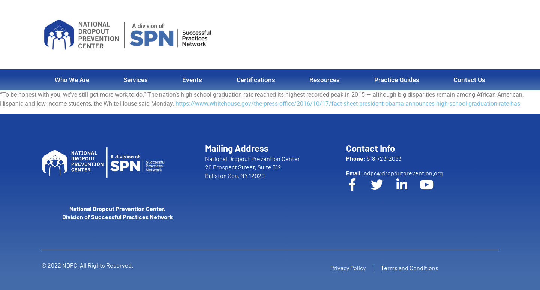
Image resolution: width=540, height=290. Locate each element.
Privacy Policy (348, 267)
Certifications (256, 80)
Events (192, 80)
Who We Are (72, 80)
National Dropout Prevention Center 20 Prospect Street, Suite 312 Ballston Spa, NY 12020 (252, 167)
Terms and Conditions (409, 267)
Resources (324, 80)
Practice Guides (396, 80)
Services (135, 80)
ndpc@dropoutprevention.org (394, 172)
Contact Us (469, 80)
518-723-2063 (373, 158)
